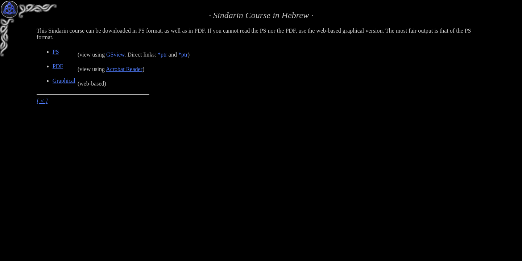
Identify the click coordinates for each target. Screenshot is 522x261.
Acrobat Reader (124, 69)
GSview (115, 54)
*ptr (162, 54)
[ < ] (42, 101)
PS (56, 52)
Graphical (64, 81)
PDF (58, 66)
